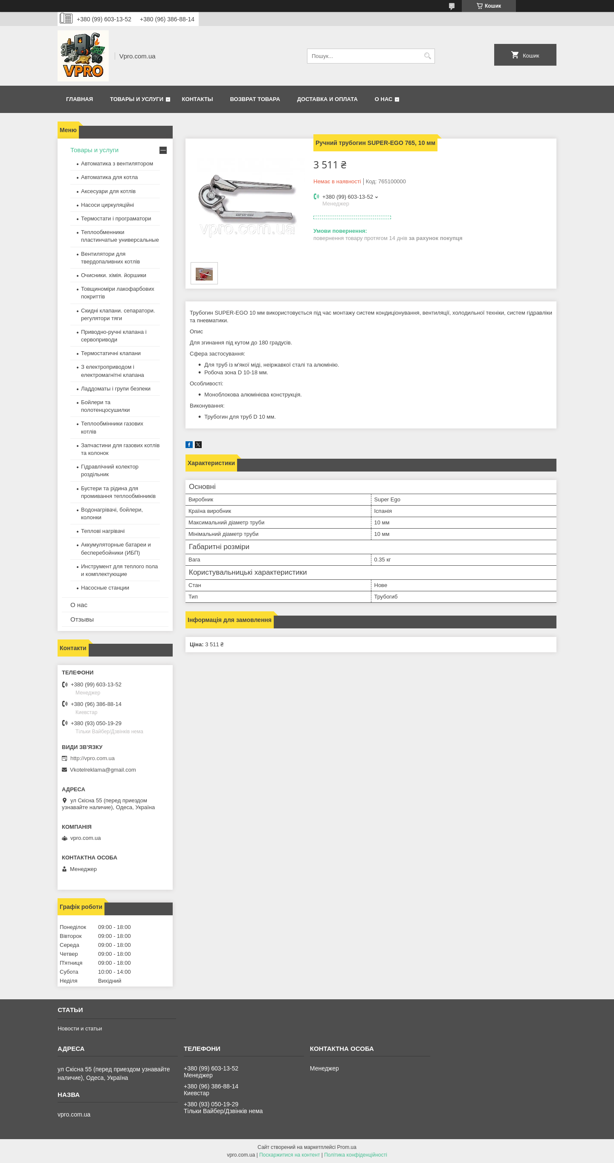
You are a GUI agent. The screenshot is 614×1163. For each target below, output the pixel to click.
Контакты (197, 99)
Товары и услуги (136, 99)
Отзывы (82, 619)
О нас (384, 99)
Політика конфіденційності (355, 1155)
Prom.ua (346, 1147)
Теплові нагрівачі (103, 531)
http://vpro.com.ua (92, 758)
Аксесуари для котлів (108, 191)
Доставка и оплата (327, 99)
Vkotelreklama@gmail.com (103, 770)
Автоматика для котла (109, 177)
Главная (79, 99)
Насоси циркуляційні (107, 205)
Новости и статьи (80, 1028)
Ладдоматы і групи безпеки (116, 388)
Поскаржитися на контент (289, 1155)
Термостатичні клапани (111, 353)
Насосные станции (105, 587)
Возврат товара (255, 99)
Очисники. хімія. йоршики (113, 275)
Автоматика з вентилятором (117, 163)
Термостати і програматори (116, 218)
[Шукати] (427, 56)
